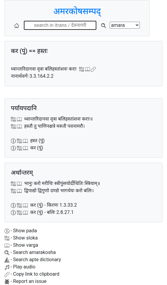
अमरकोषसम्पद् (77, 11)
